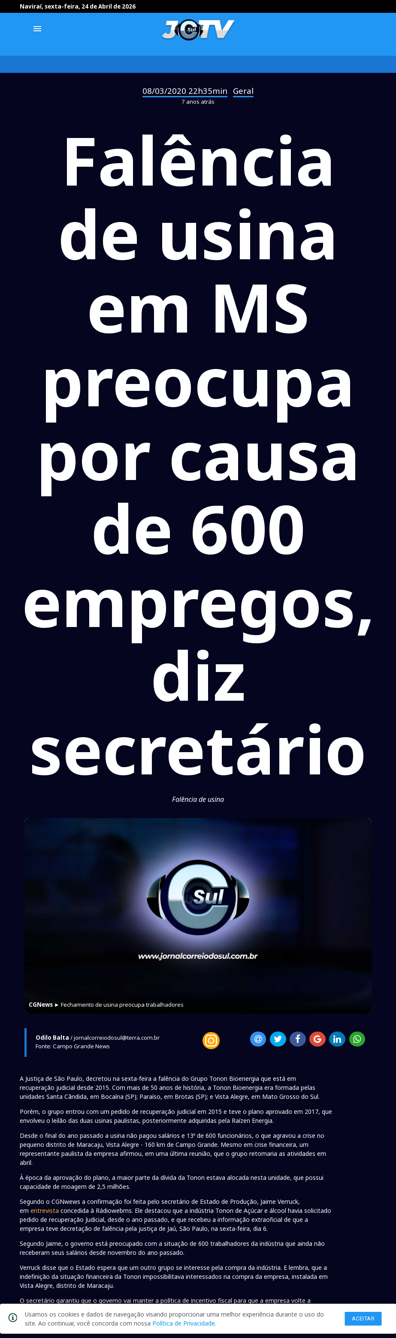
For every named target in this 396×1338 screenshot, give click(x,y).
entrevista (44, 1210)
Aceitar (363, 1318)
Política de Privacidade (183, 1323)
